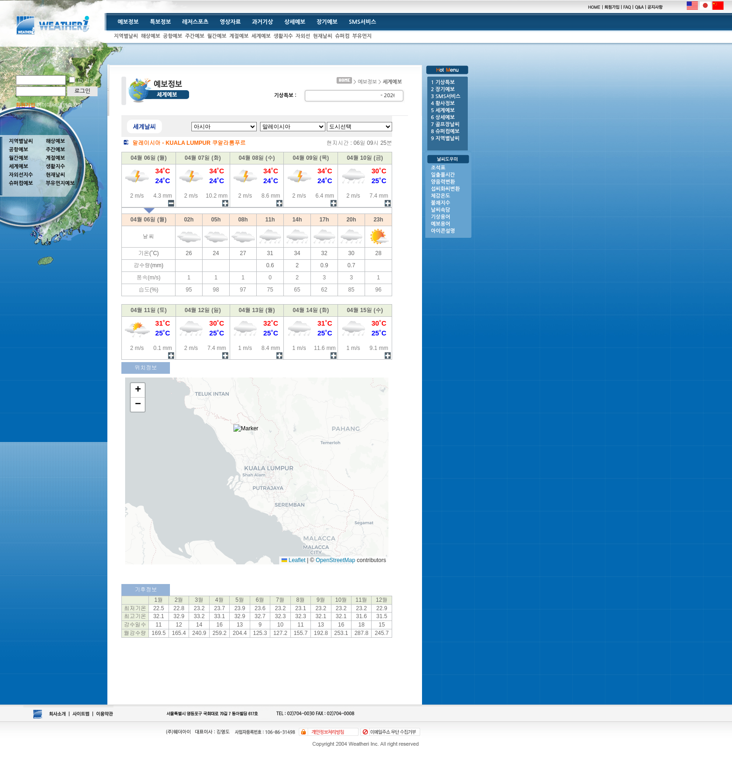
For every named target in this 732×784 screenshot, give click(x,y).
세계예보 (261, 36)
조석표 (438, 168)
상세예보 (294, 22)
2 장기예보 (443, 89)
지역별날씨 (126, 36)
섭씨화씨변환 (445, 189)
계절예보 (238, 36)
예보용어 (440, 224)
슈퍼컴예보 (21, 183)
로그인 (83, 91)
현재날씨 (322, 36)
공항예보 (172, 36)
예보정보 (128, 22)
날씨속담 (440, 210)
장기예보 (327, 22)
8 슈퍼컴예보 (445, 131)
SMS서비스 (362, 22)
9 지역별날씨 (445, 138)
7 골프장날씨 (445, 124)
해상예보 (150, 36)
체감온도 (440, 196)
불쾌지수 (440, 203)
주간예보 (194, 36)
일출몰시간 (443, 175)
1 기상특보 (443, 82)
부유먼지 (362, 36)
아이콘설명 (443, 231)
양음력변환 (443, 182)
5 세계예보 (443, 110)
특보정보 (160, 22)
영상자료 (230, 22)
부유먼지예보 (60, 183)
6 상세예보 (443, 117)
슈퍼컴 (342, 36)
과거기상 (262, 22)
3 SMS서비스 (445, 96)
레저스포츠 (195, 22)
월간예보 (216, 36)
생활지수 (283, 36)
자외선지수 (21, 175)
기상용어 (440, 217)
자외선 (303, 36)
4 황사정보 (443, 103)
